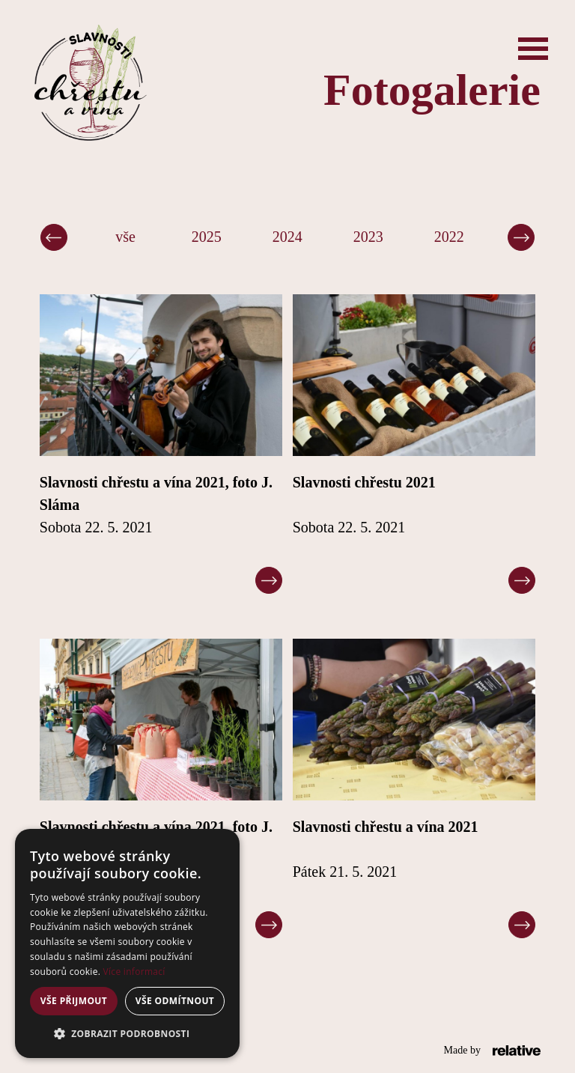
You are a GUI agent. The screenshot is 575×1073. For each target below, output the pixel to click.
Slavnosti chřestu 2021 (364, 482)
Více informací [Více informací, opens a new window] (134, 971)
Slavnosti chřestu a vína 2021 (385, 826)
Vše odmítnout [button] (175, 1000)
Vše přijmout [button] (73, 1000)
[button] (127, 1034)
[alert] (127, 943)
